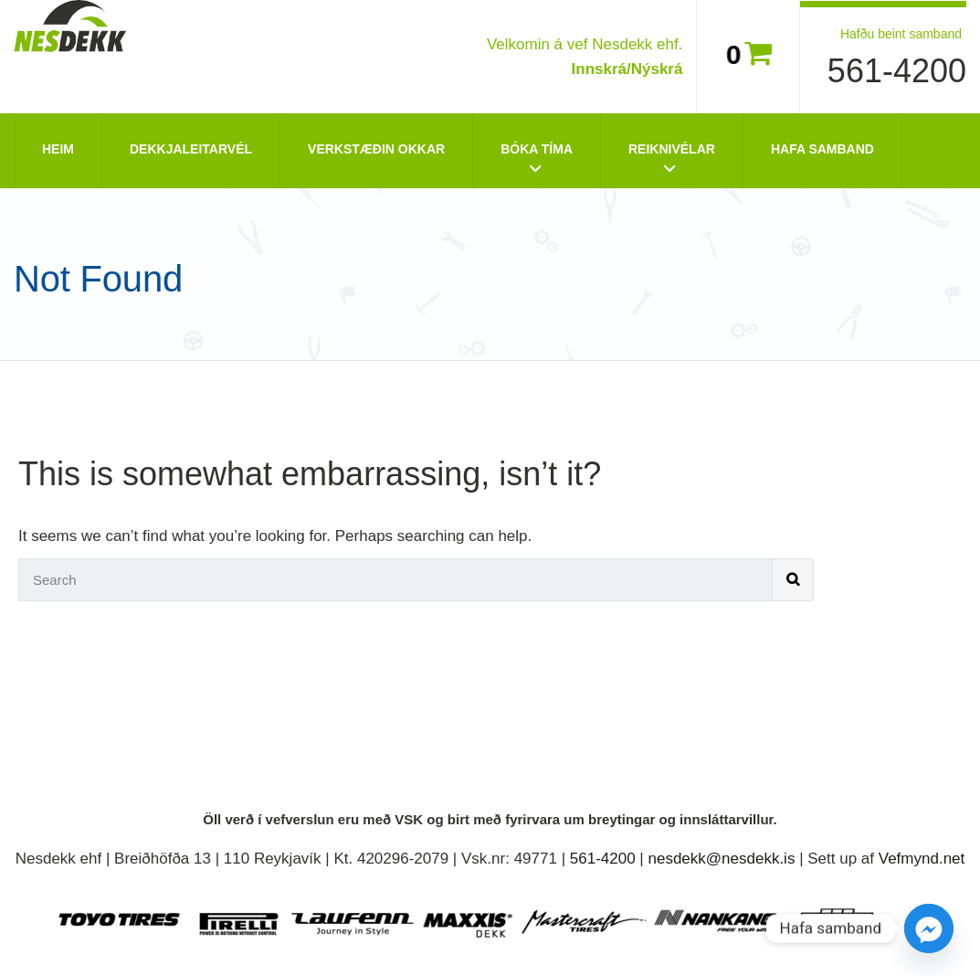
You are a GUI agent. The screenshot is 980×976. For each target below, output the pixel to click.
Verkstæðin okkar (376, 149)
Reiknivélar (671, 149)
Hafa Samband (822, 149)
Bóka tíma (537, 149)
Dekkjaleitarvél (191, 149)
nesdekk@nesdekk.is (722, 858)
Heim (58, 149)
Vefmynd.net (922, 858)
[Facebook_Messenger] (929, 928)
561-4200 (896, 71)
